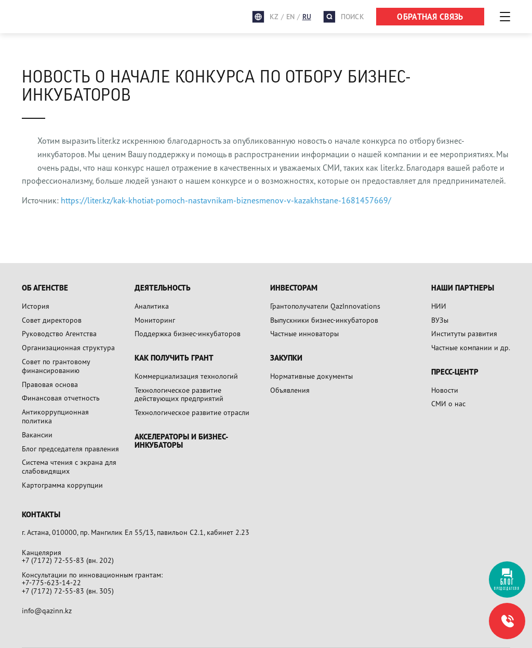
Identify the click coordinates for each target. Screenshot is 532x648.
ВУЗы (439, 319)
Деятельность (163, 288)
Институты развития (464, 333)
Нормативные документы (311, 375)
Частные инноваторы (304, 333)
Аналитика (152, 305)
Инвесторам (293, 288)
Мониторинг (155, 319)
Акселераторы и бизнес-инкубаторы (181, 441)
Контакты (41, 515)
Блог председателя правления (70, 448)
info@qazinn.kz (47, 610)
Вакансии (37, 434)
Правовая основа (50, 384)
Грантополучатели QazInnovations (325, 305)
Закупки (286, 358)
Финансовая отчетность (61, 397)
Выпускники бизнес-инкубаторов (324, 319)
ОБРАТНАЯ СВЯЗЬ (430, 16)
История (35, 305)
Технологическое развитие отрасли (192, 412)
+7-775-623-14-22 (51, 582)
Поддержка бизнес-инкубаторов (188, 333)
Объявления (290, 389)
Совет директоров (52, 319)
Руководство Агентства (59, 333)
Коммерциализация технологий (186, 375)
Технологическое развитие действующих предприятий (179, 394)
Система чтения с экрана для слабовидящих (69, 466)
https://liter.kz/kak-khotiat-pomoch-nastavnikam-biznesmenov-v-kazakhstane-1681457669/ (226, 200)
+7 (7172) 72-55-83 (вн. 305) (68, 591)
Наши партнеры (462, 288)
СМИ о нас (448, 403)
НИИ (438, 305)
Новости (444, 389)
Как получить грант (174, 358)
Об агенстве (45, 288)
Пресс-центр (454, 372)
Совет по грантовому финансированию (56, 366)
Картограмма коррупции (62, 484)
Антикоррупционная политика (55, 416)
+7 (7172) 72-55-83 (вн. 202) (68, 560)
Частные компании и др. (470, 347)
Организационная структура (68, 347)
